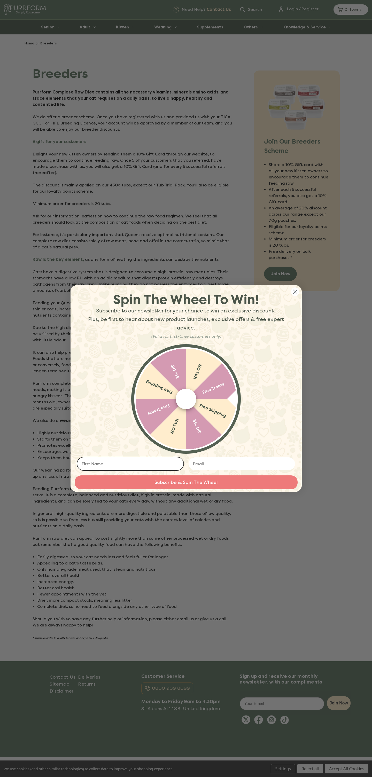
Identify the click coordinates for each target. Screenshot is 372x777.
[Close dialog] (295, 291)
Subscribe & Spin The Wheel (186, 482)
